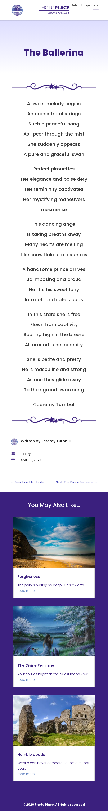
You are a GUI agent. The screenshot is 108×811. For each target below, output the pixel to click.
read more (26, 590)
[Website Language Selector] (84, 5)
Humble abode (31, 754)
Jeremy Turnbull (56, 441)
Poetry (26, 454)
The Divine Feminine (36, 665)
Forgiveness (29, 576)
